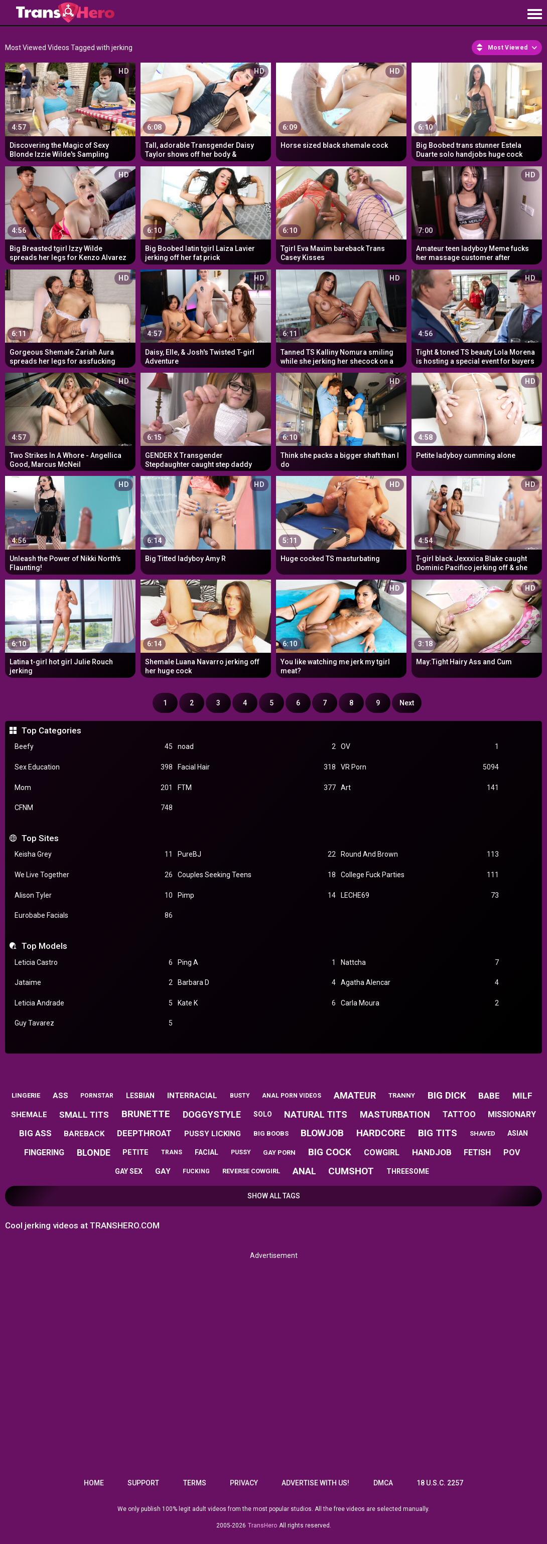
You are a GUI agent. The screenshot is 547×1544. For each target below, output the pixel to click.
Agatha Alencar (420, 982)
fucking (196, 1171)
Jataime (94, 982)
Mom (94, 788)
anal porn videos (291, 1095)
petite (135, 1152)
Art (420, 788)
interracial (192, 1095)
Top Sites (40, 838)
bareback (84, 1133)
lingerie (26, 1095)
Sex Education (94, 767)
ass (60, 1095)
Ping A (257, 962)
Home (94, 1483)
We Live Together (94, 875)
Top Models (44, 946)
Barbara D (257, 982)
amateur (355, 1095)
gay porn (279, 1152)
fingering (44, 1152)
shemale (29, 1114)
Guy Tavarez (94, 1023)
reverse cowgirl (251, 1171)
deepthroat (144, 1133)
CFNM (94, 808)
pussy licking (212, 1133)
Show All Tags (273, 1196)
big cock (329, 1152)
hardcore (380, 1133)
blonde (93, 1152)
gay (163, 1171)
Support (143, 1483)
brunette (145, 1114)
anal (304, 1171)
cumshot (351, 1171)
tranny (401, 1095)
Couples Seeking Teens (257, 875)
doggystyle (212, 1114)
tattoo (459, 1114)
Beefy (94, 746)
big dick (447, 1095)
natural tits (315, 1114)
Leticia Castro (94, 962)
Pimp (257, 895)
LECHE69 (420, 895)
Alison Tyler (94, 895)
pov (511, 1152)
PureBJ (257, 854)
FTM (257, 788)
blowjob (322, 1133)
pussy (241, 1152)
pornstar (96, 1095)
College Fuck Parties (420, 875)
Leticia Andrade (94, 1003)
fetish (477, 1152)
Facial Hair (257, 767)
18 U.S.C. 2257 (440, 1483)
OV (420, 746)
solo (262, 1114)
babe (489, 1096)
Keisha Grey (94, 854)
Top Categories (51, 730)
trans (171, 1152)
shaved (482, 1133)
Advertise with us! (315, 1483)
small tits (84, 1115)
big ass (35, 1133)
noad (257, 746)
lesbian (140, 1096)
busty (240, 1095)
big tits (437, 1133)
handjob (432, 1152)
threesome (407, 1171)
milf (522, 1096)
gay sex (129, 1171)
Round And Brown (420, 854)
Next (406, 703)
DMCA (383, 1483)
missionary (512, 1114)
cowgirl (381, 1152)
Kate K (257, 1003)
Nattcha (420, 962)
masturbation (395, 1114)
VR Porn (420, 767)
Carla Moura (420, 1003)
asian (517, 1133)
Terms (194, 1483)
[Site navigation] (534, 14)
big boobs (271, 1133)
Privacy (244, 1483)
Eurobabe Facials (94, 915)
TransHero (262, 1525)
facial (206, 1152)
